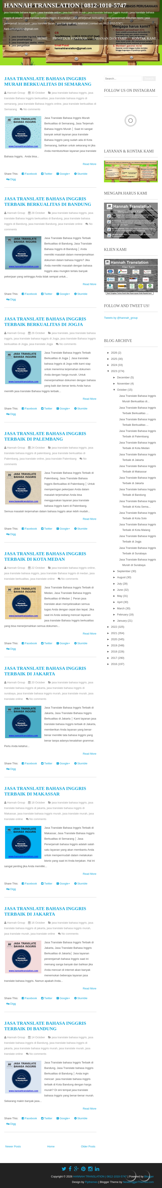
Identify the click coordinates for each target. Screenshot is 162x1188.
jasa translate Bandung (42, 223)
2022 (114, 626)
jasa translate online (70, 223)
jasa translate (60, 333)
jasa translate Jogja (41, 344)
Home (42, 38)
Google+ (63, 173)
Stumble (80, 173)
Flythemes (91, 1182)
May (120, 595)
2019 (114, 645)
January (122, 620)
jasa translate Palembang (61, 458)
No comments (31, 109)
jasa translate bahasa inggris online (73, 567)
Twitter (46, 173)
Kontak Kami (144, 38)
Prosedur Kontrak (70, 38)
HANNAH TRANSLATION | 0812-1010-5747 (65, 5)
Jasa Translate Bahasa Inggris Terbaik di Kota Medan (45, 556)
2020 (114, 639)
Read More (89, 164)
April (120, 602)
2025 (114, 358)
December (124, 377)
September (124, 571)
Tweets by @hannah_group (121, 317)
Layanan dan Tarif (110, 38)
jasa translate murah (74, 693)
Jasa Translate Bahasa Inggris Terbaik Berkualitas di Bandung (47, 201)
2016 (114, 664)
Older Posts (88, 1146)
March (121, 608)
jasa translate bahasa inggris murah (39, 693)
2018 (114, 651)
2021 (114, 633)
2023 (114, 371)
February (123, 614)
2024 (114, 365)
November (124, 383)
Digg (11, 179)
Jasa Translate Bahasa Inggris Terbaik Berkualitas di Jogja (45, 321)
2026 (114, 352)
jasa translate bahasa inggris (69, 92)
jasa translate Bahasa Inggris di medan (64, 573)
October (122, 389)
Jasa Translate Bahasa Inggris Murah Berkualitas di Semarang (47, 81)
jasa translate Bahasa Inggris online (39, 103)
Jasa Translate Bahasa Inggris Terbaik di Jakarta (45, 671)
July (120, 583)
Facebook (29, 173)
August (121, 577)
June (120, 589)
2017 (114, 657)
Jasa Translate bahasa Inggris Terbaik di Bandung (45, 1025)
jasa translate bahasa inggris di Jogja (36, 338)
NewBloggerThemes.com (138, 1182)
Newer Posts (13, 1146)
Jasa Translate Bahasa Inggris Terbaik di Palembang (45, 436)
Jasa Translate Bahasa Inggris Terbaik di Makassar (45, 791)
